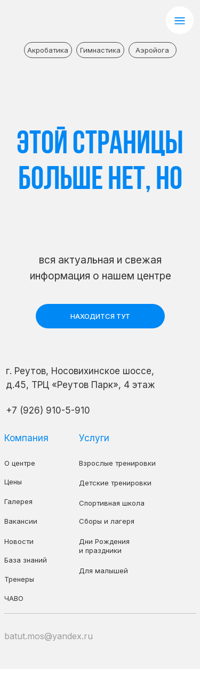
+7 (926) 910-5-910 (48, 410)
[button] (180, 20)
